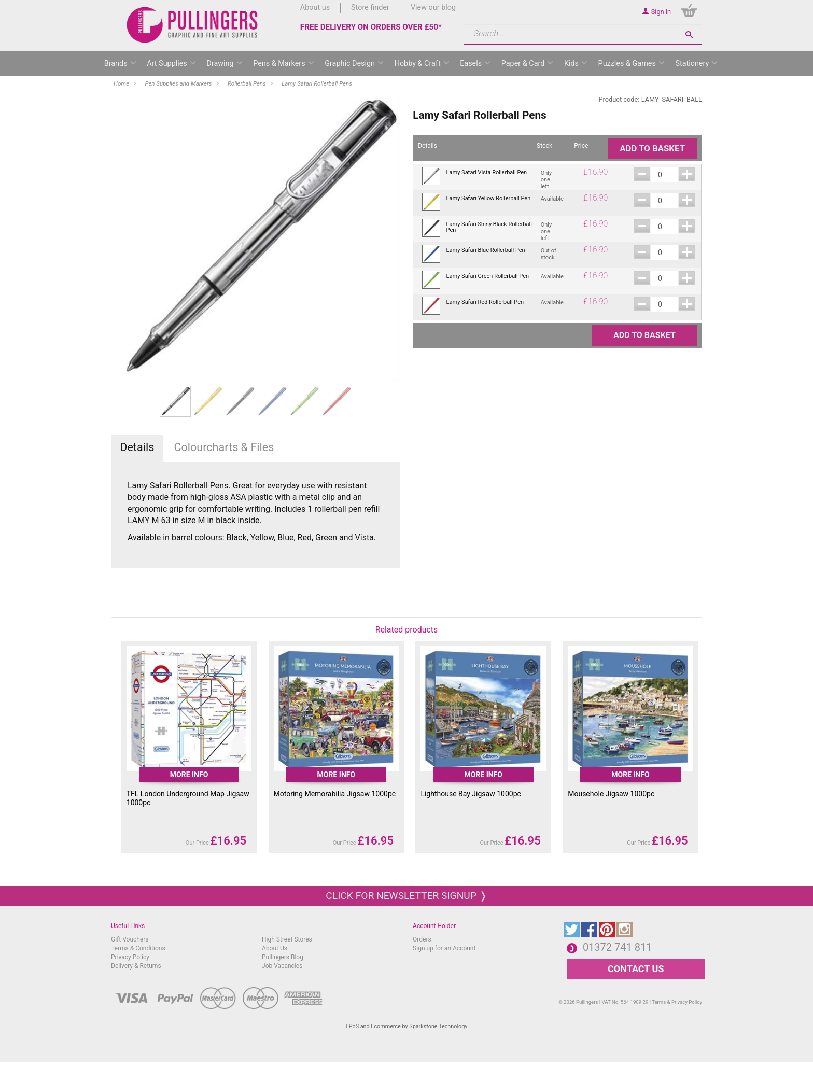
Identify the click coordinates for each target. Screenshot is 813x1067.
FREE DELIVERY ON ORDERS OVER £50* (371, 27)
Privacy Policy (130, 957)
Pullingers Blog (282, 957)
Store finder (370, 7)
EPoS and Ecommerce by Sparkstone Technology (407, 1026)
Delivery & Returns (136, 966)
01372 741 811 (617, 947)
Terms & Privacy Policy (677, 1002)
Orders (422, 939)
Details (137, 447)
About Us (274, 948)
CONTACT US (636, 968)
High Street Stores (287, 939)
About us (315, 7)
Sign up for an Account (444, 948)
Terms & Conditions (138, 948)
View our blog (433, 7)
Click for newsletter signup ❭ (406, 896)
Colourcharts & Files (224, 447)
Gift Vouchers (130, 939)
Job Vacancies (282, 966)
